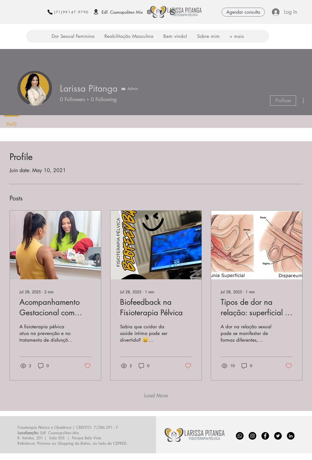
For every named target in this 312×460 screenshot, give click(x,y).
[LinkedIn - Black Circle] (290, 436)
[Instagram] (252, 436)
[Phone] (50, 12)
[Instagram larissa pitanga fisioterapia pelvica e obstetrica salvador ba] (149, 12)
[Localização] (96, 12)
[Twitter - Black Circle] (278, 436)
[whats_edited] (240, 436)
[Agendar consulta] (243, 12)
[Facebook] (265, 436)
